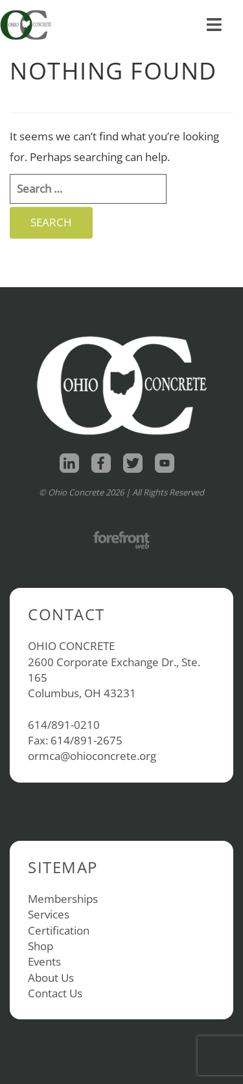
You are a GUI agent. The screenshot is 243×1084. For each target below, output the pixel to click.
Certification (58, 930)
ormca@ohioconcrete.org (92, 755)
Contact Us (55, 993)
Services (48, 914)
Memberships (63, 898)
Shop (40, 945)
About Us (51, 977)
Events (44, 961)
